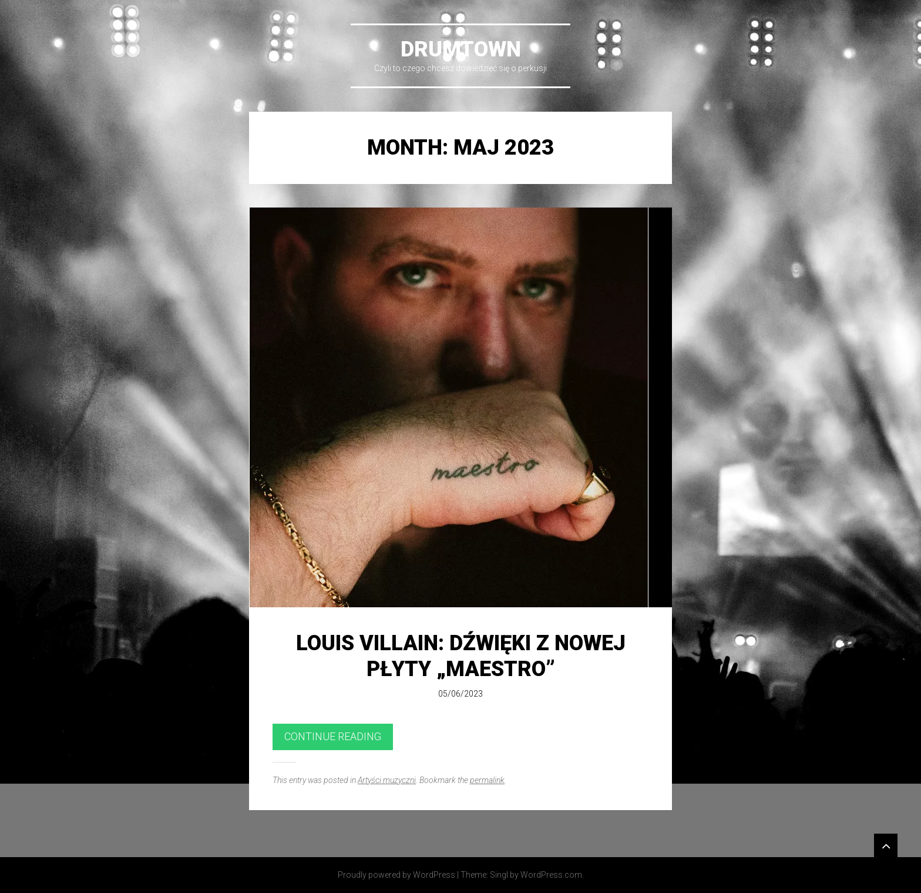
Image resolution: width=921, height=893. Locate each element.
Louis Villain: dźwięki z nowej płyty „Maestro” (461, 656)
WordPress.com (551, 874)
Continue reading (332, 736)
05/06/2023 (460, 693)
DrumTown (461, 49)
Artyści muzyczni (387, 780)
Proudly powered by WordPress (396, 874)
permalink (487, 780)
